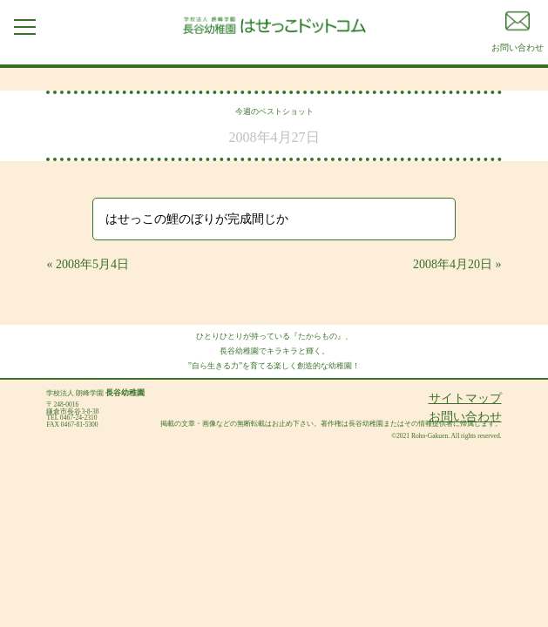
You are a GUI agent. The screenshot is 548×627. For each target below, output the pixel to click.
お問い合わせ (465, 416)
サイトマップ (465, 398)
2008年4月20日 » (457, 264)
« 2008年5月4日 (87, 264)
